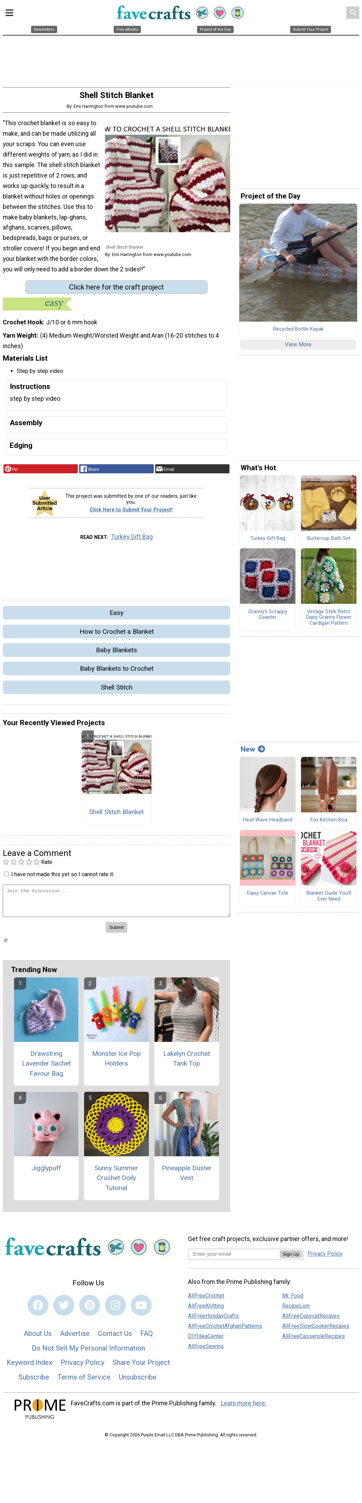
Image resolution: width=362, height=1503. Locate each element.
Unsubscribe (138, 1380)
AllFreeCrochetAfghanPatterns (225, 1328)
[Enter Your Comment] (116, 903)
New (253, 752)
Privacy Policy (82, 1365)
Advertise (75, 1336)
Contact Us (115, 1336)
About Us (38, 1336)
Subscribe (33, 1380)
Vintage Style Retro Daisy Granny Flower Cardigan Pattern (329, 620)
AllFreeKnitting (206, 1308)
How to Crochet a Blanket (117, 634)
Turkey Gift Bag (132, 539)
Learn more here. (243, 1406)
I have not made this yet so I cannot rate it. (62, 877)
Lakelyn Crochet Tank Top (186, 1061)
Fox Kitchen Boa (328, 823)
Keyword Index (29, 1365)
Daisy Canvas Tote (267, 896)
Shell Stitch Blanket (116, 814)
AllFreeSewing (206, 1348)
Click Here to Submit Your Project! (131, 513)
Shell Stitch (117, 690)
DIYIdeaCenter (206, 1338)
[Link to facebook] (38, 1308)
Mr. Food (292, 1298)
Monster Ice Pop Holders (116, 1061)
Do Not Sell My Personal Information (88, 1350)
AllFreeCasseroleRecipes (313, 1338)
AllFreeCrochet (206, 1298)
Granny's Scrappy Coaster (267, 617)
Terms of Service (84, 1380)
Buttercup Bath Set (328, 541)
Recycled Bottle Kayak (298, 332)
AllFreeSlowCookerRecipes (315, 1328)
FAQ (146, 1336)
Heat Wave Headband (267, 823)
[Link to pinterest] (89, 1308)
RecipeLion (296, 1308)
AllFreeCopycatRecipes (311, 1318)
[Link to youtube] (141, 1308)
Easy (116, 615)
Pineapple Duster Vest (187, 1175)
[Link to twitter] (63, 1308)
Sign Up (290, 1257)
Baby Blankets (116, 653)
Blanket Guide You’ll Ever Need (329, 899)
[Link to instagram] (115, 1308)
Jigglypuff (46, 1170)
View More (298, 347)
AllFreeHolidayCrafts (213, 1318)
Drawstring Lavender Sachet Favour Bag (46, 1066)
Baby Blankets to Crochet (116, 671)
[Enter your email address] (233, 1256)
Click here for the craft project (116, 290)
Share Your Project (141, 1365)
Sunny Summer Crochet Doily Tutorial (116, 1180)
